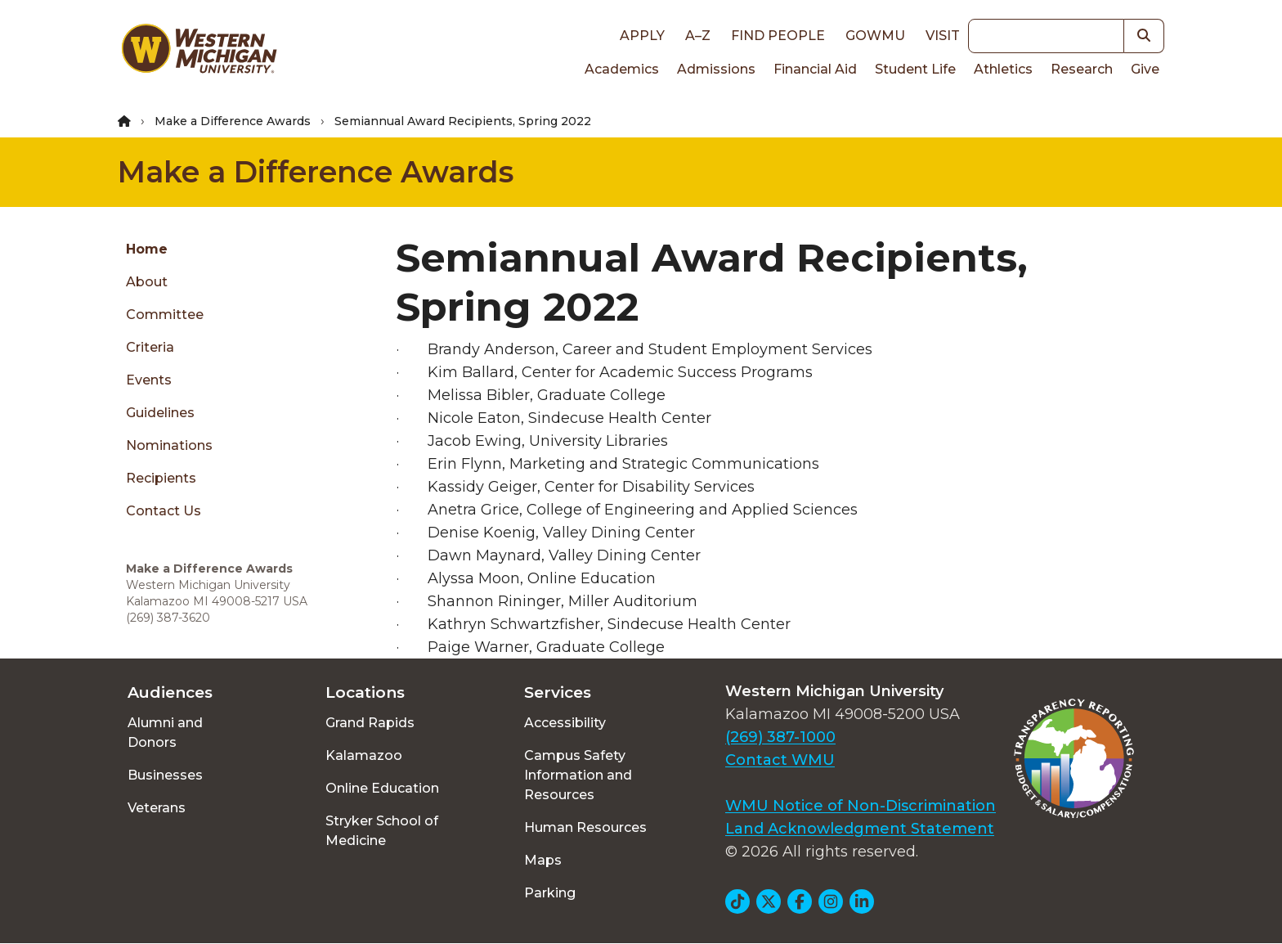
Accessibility (565, 722)
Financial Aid (815, 69)
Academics (622, 69)
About (147, 282)
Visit (943, 35)
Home (147, 249)
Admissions (716, 69)
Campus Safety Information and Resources (578, 775)
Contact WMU (780, 760)
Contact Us (163, 511)
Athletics (1003, 69)
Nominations (169, 445)
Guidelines (160, 412)
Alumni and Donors (165, 732)
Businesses (165, 775)
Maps (543, 860)
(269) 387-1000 (780, 737)
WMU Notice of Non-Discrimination (860, 806)
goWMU (875, 35)
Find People (778, 35)
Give (1145, 69)
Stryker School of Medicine (381, 830)
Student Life (915, 69)
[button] (1144, 36)
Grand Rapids (370, 722)
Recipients (161, 478)
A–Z (697, 35)
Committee (165, 314)
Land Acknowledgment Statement (859, 829)
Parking (550, 893)
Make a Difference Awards (233, 121)
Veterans (157, 808)
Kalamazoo (363, 755)
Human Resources (585, 827)
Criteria (150, 347)
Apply (642, 35)
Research (1082, 69)
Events (149, 380)
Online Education (382, 788)
